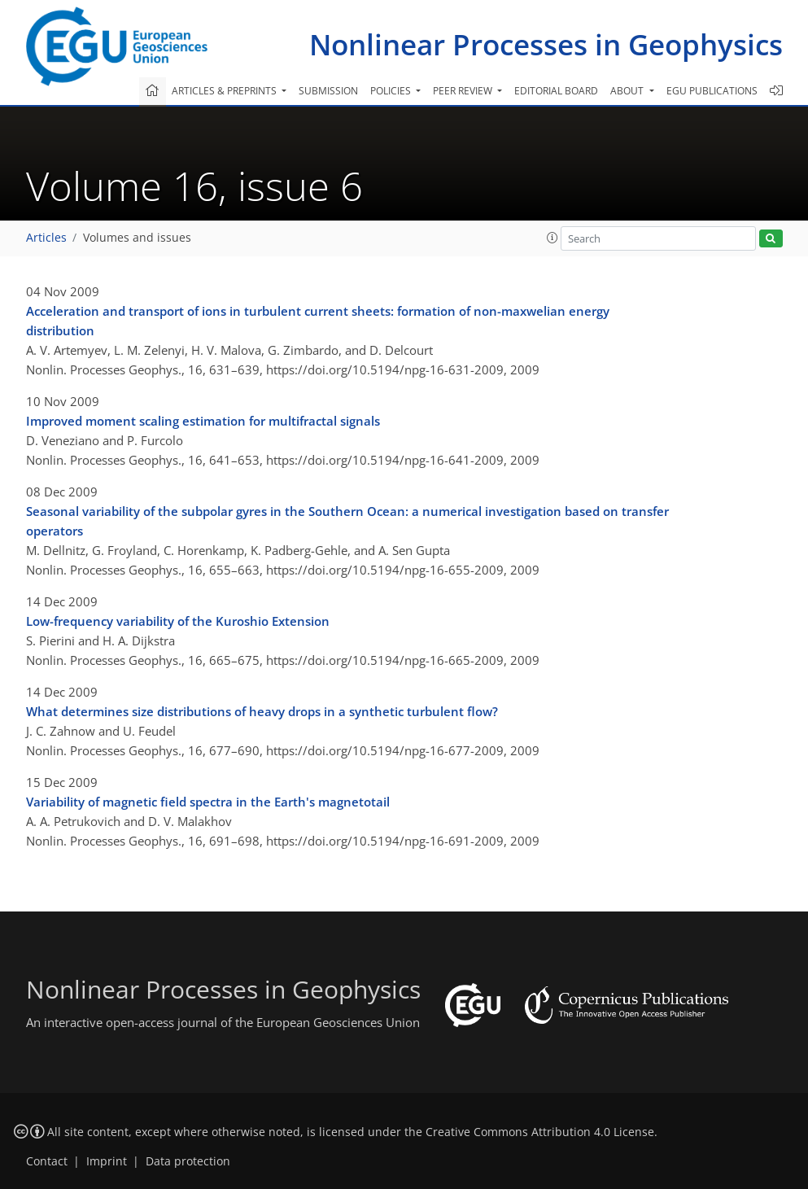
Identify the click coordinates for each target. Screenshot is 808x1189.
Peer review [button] (464, 91)
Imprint (106, 1161)
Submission (328, 91)
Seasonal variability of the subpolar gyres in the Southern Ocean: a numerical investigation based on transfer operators (347, 521)
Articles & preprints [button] (225, 91)
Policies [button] (391, 91)
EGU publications (712, 91)
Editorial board (556, 91)
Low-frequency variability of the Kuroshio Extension (178, 621)
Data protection (188, 1161)
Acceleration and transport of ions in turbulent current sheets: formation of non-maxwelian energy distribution (317, 321)
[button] (552, 237)
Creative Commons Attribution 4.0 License (540, 1132)
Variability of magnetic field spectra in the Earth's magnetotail (208, 801)
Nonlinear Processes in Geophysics (546, 44)
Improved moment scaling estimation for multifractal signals (203, 421)
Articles (46, 237)
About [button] (628, 91)
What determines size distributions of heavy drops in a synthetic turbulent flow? (262, 711)
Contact (47, 1161)
